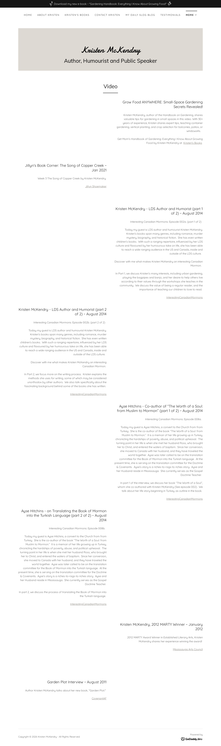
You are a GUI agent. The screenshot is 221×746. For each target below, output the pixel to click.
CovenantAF (99, 698)
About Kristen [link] (48, 14)
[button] (191, 14)
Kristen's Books (192, 143)
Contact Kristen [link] (107, 14)
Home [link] (28, 14)
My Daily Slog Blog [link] (140, 14)
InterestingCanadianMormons (184, 297)
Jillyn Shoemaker (96, 186)
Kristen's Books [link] (77, 14)
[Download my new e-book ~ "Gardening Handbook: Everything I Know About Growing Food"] (110, 3)
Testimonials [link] (170, 14)
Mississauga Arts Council (188, 649)
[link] (110, 51)
